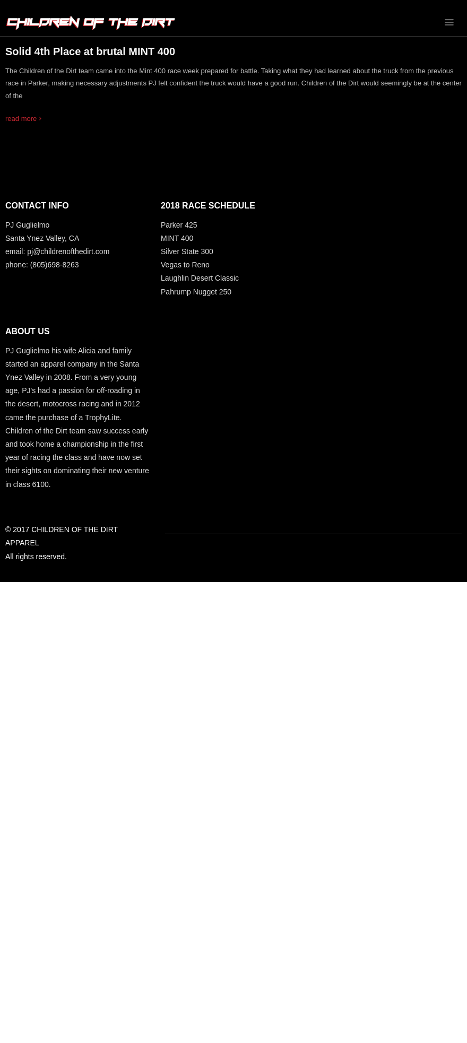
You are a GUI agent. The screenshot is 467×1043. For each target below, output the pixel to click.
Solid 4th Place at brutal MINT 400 (90, 51)
